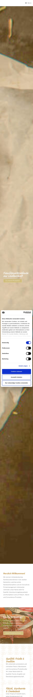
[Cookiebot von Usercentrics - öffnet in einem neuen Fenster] (23, 312)
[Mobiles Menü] (28, 3)
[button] (12, 281)
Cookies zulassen (16, 371)
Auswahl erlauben (16, 377)
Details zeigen (23, 366)
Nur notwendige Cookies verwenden (16, 383)
